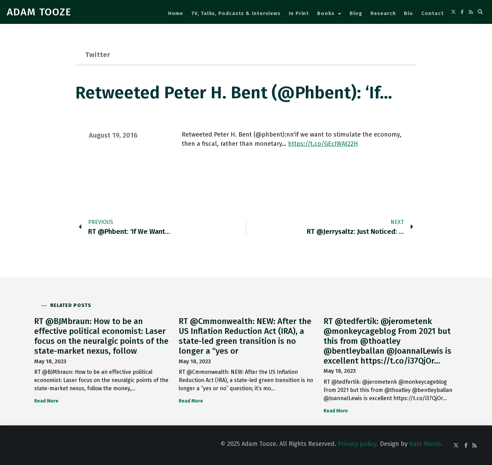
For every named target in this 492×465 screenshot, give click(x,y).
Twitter (97, 55)
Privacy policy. (358, 444)
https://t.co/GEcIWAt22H (323, 143)
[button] (480, 12)
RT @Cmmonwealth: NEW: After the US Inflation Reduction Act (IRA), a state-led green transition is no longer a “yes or (245, 335)
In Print (299, 13)
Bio (408, 13)
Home (175, 13)
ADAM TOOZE (39, 12)
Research (383, 13)
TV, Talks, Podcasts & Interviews (236, 13)
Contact (432, 13)
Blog (356, 13)
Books (329, 14)
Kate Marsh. (426, 444)
